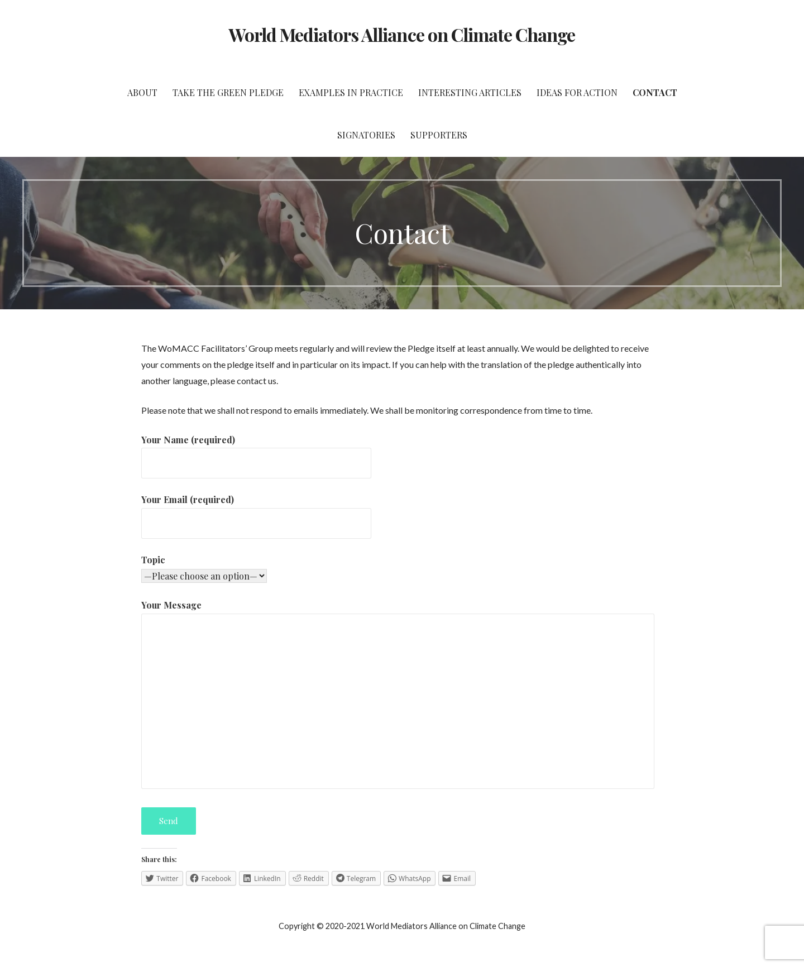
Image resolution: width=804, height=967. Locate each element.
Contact (655, 92)
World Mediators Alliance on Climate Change (402, 34)
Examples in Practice (351, 92)
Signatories (366, 135)
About (142, 92)
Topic (153, 560)
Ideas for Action (577, 92)
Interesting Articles (469, 92)
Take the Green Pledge (228, 92)
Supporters (438, 135)
